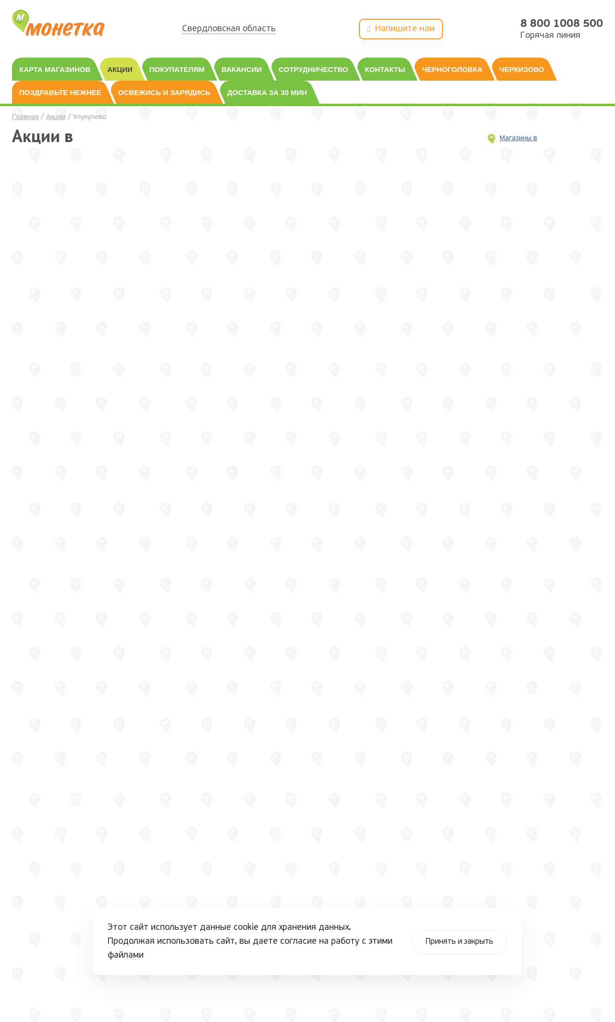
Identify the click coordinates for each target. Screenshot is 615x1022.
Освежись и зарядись (164, 92)
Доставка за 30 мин (267, 92)
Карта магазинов (54, 69)
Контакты (385, 69)
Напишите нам (401, 29)
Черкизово (521, 69)
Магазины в (518, 138)
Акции (120, 69)
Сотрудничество (313, 69)
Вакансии (241, 69)
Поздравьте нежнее (60, 92)
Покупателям (177, 69)
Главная (25, 117)
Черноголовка (452, 69)
